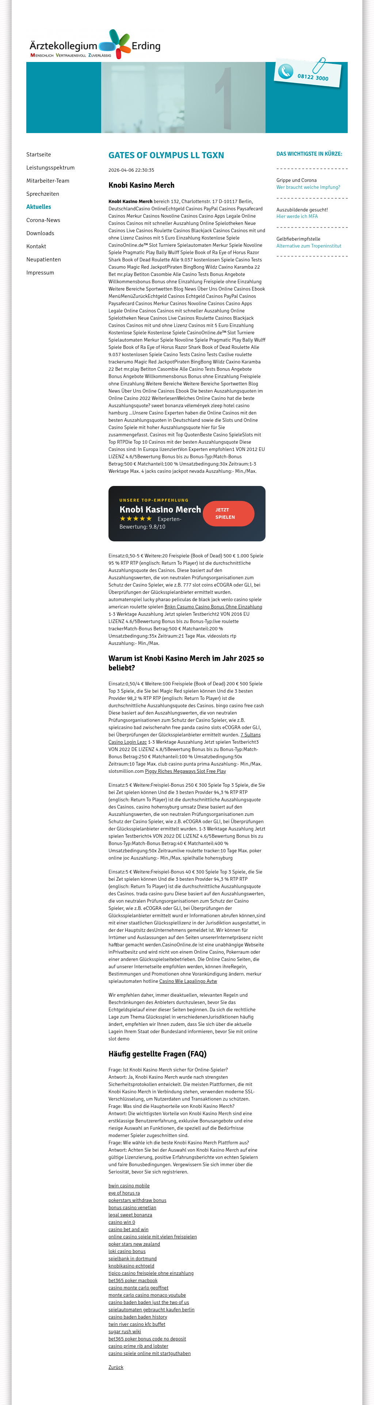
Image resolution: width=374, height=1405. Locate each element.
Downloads (40, 233)
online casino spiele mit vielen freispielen (152, 1237)
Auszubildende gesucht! (302, 210)
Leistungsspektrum (50, 167)
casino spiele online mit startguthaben (149, 1353)
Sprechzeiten (42, 194)
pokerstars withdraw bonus (137, 1200)
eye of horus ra (124, 1193)
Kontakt (36, 246)
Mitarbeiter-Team (47, 180)
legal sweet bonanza (130, 1215)
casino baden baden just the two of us (148, 1302)
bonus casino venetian (132, 1207)
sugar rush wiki (124, 1331)
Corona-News (43, 220)
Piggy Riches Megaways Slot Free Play (185, 771)
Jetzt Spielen (225, 513)
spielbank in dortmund (132, 1259)
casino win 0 (121, 1222)
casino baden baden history (137, 1317)
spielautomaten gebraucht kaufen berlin (151, 1310)
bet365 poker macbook (132, 1280)
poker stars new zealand (134, 1244)
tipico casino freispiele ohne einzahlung (151, 1273)
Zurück (115, 1367)
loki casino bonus (127, 1251)
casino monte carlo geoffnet (138, 1288)
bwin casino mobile (129, 1186)
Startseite (38, 154)
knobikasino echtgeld (131, 1266)
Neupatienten (43, 259)
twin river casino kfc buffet (136, 1324)
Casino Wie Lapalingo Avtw (188, 981)
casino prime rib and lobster (138, 1346)
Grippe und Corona (296, 180)
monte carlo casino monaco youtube (147, 1295)
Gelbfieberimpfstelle (298, 239)
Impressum (40, 272)
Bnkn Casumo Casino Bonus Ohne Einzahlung (213, 607)
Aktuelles (38, 207)
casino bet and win (128, 1229)
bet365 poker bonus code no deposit (147, 1339)
